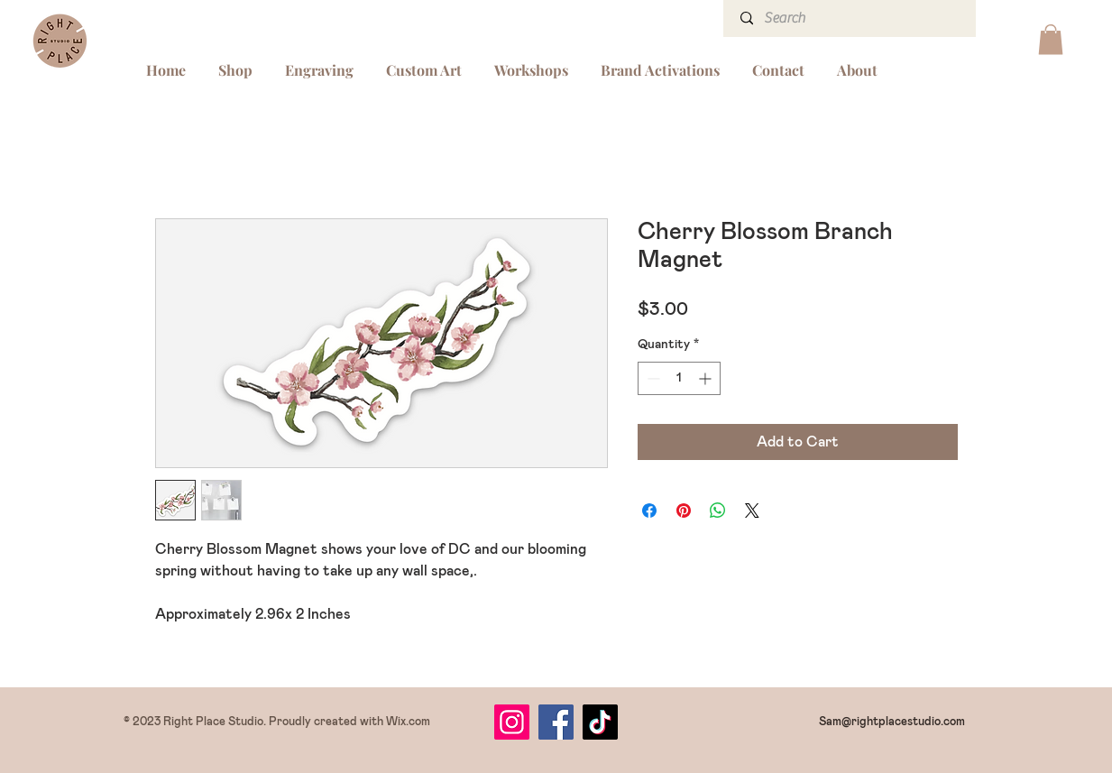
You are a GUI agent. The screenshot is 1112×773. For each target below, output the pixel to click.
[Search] (851, 18)
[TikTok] (600, 722)
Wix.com (408, 722)
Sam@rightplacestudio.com (892, 722)
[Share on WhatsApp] (718, 510)
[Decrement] (651, 378)
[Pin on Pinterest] (683, 510)
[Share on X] (752, 510)
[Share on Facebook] (649, 510)
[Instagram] (511, 722)
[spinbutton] (679, 378)
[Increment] (706, 378)
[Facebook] (556, 722)
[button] (1050, 39)
